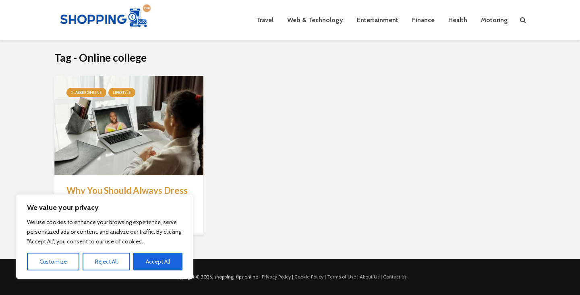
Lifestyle (122, 92)
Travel (264, 20)
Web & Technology (315, 20)
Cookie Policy (308, 277)
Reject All (106, 261)
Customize (53, 261)
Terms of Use (341, 277)
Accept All (158, 261)
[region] (104, 236)
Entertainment (377, 20)
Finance (423, 20)
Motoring (494, 20)
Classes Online (86, 92)
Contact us (394, 277)
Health (457, 20)
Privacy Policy (276, 277)
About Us (369, 277)
